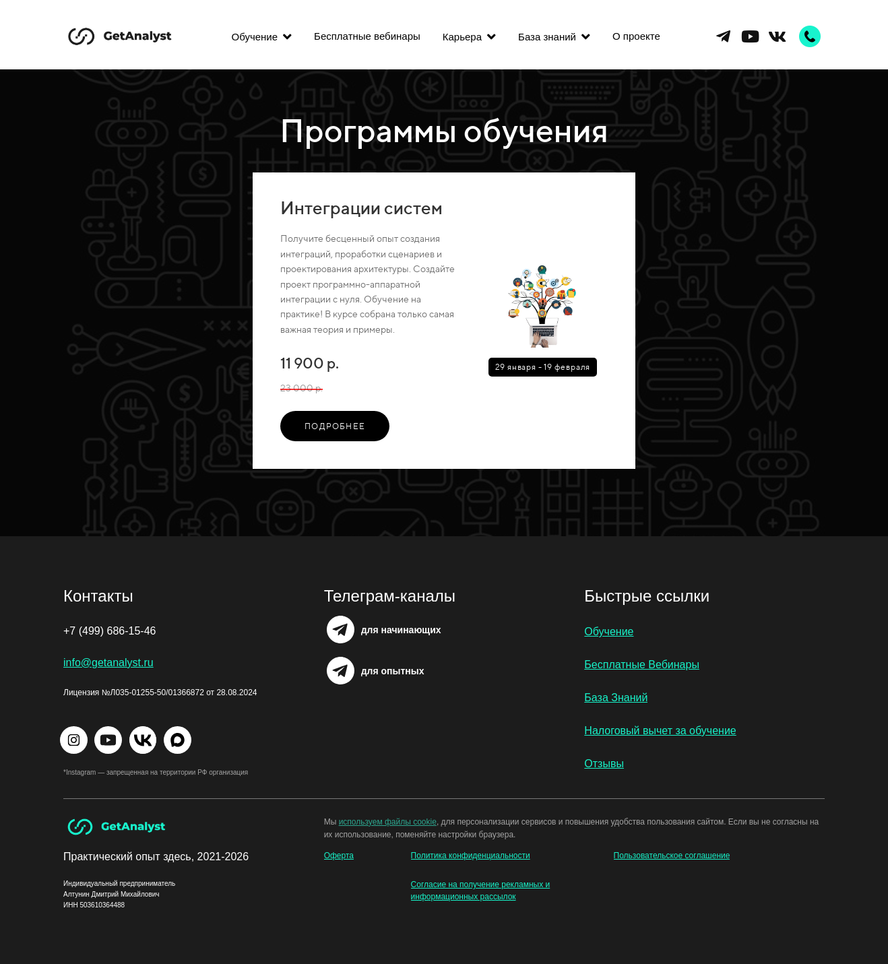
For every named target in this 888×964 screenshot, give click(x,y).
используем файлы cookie (388, 822)
